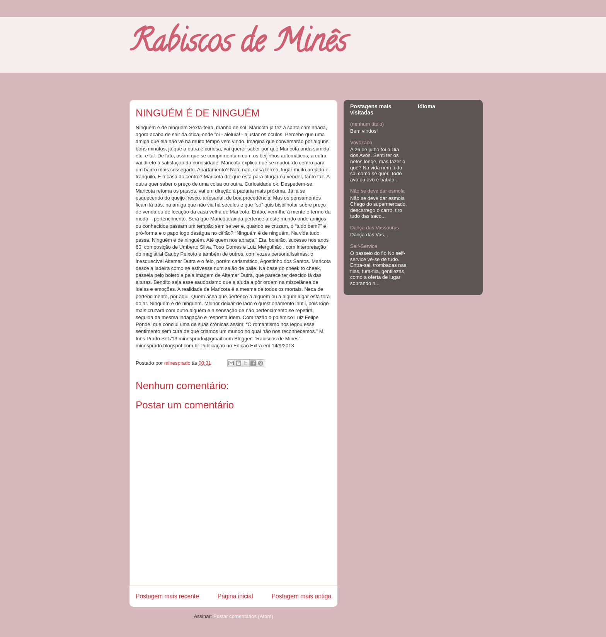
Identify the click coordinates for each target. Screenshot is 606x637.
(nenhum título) (367, 124)
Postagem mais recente (167, 596)
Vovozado (361, 142)
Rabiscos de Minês (238, 44)
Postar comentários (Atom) (243, 616)
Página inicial (235, 596)
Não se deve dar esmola (377, 191)
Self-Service (363, 246)
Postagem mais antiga (301, 596)
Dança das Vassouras (374, 228)
